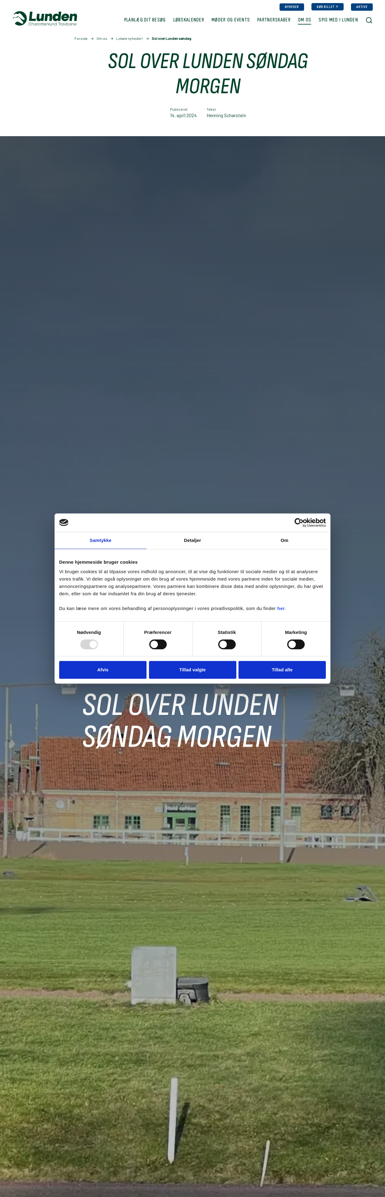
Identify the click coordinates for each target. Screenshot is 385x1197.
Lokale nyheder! (129, 38)
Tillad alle (282, 669)
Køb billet (326, 7)
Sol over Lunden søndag (171, 38)
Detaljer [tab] (192, 540)
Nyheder (292, 7)
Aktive (362, 7)
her (281, 608)
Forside (81, 38)
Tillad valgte (192, 669)
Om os (102, 38)
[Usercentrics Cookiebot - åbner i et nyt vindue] (299, 522)
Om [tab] (284, 540)
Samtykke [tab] (101, 540)
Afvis (103, 669)
